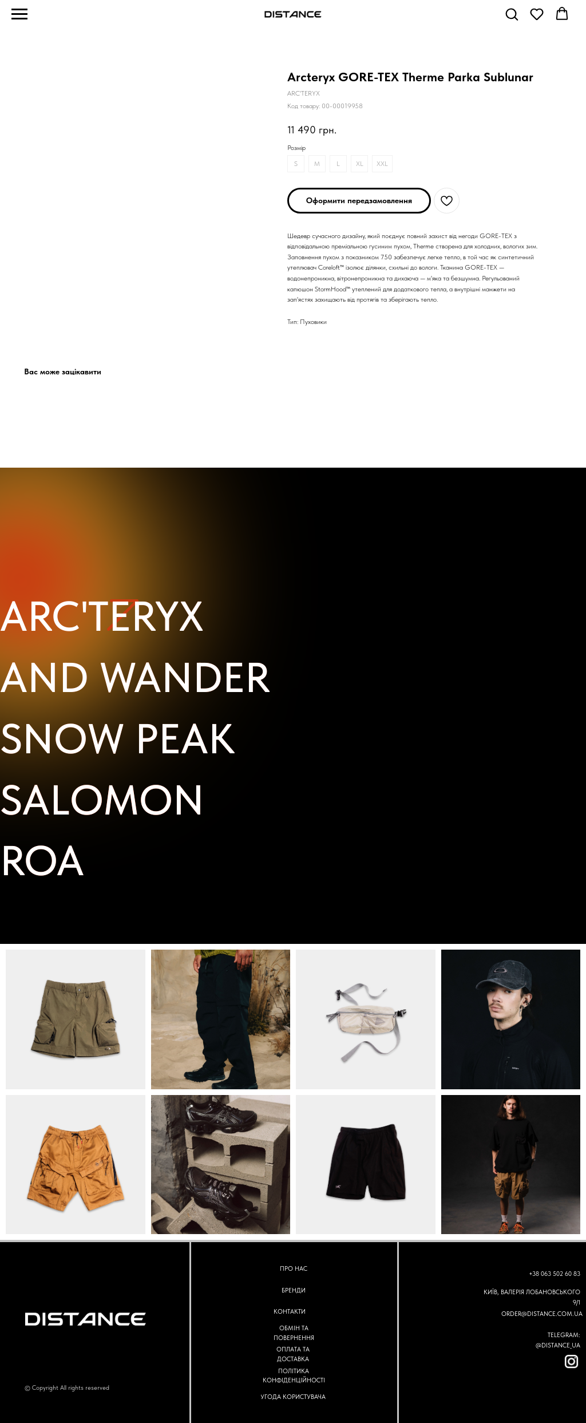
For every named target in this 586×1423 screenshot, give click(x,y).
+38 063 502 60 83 (554, 1274)
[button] (511, 14)
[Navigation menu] (19, 14)
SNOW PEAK (117, 739)
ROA (42, 861)
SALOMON (102, 800)
